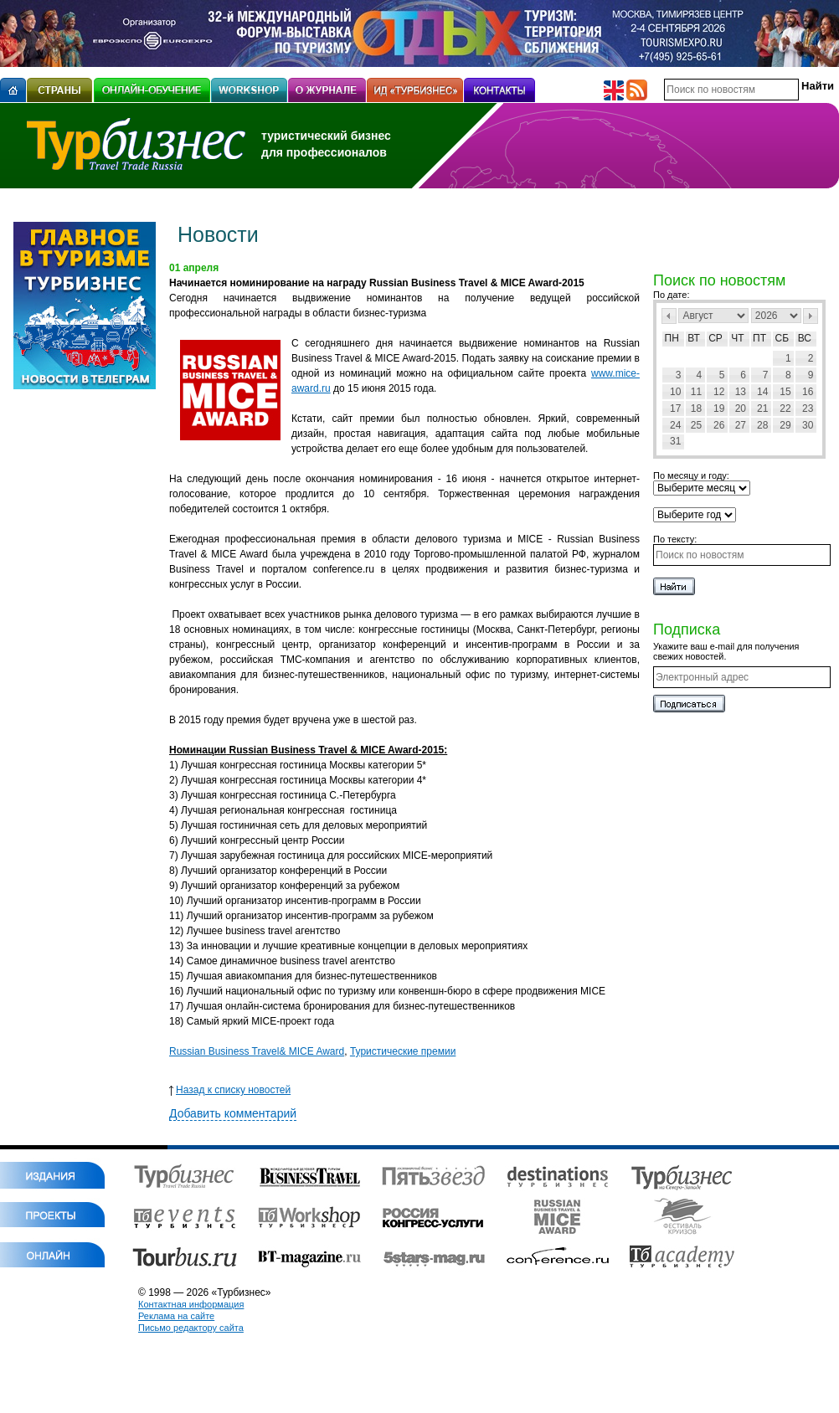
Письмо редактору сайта (191, 1328)
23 (807, 408)
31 (675, 441)
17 (675, 408)
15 (785, 392)
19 (718, 408)
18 (696, 408)
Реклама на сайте (176, 1316)
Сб (782, 338)
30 (807, 425)
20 (740, 408)
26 (718, 425)
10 (675, 392)
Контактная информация (191, 1304)
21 (762, 408)
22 (785, 408)
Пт (759, 338)
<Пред (669, 316)
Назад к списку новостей (230, 1090)
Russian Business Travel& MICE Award (256, 1051)
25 (696, 425)
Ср (715, 338)
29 (785, 425)
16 (807, 392)
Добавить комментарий (232, 1113)
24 (675, 425)
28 (762, 425)
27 (740, 425)
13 (740, 392)
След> (810, 316)
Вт (693, 338)
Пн (672, 338)
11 (696, 392)
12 (718, 392)
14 (762, 392)
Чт (737, 338)
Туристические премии (403, 1051)
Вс (804, 338)
